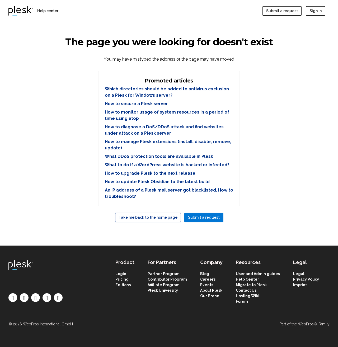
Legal (298, 274)
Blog (204, 274)
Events (206, 285)
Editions (123, 285)
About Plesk (211, 290)
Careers (207, 279)
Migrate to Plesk (251, 285)
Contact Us (246, 290)
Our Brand (209, 296)
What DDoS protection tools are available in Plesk (159, 156)
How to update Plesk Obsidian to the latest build (157, 181)
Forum (242, 301)
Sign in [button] (315, 11)
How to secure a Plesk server (136, 103)
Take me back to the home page (148, 217)
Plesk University (163, 290)
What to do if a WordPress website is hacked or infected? (167, 164)
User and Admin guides (258, 274)
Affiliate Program (164, 285)
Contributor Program (167, 279)
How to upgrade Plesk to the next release (150, 173)
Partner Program (164, 274)
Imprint (300, 285)
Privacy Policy (306, 279)
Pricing (122, 279)
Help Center (247, 279)
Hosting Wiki (247, 296)
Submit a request (282, 11)
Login (120, 274)
